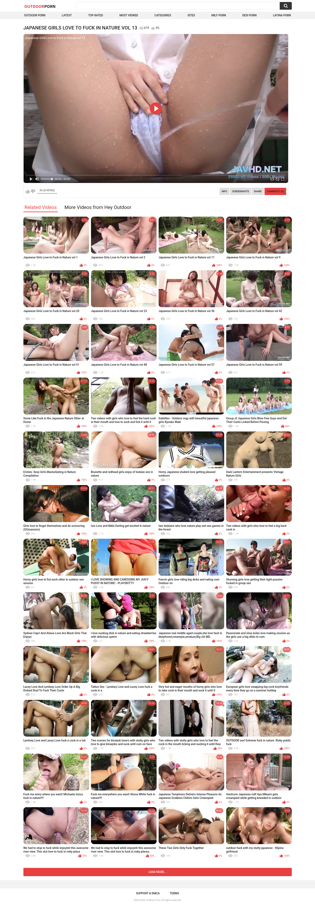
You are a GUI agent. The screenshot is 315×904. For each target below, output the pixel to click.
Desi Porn (249, 15)
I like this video (28, 191)
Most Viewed (128, 15)
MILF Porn (218, 15)
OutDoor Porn (153, 900)
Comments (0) (275, 191)
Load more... (157, 872)
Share (258, 191)
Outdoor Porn (34, 15)
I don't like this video (33, 191)
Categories (162, 15)
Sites (191, 15)
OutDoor (40, 6)
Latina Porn (282, 15)
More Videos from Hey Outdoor (97, 207)
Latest (67, 15)
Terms (174, 893)
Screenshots (240, 191)
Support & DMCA (148, 893)
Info (224, 191)
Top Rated (95, 15)
